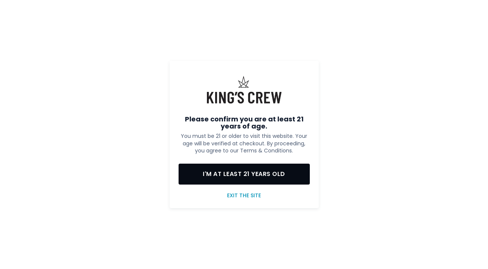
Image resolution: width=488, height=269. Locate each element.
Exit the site (244, 195)
